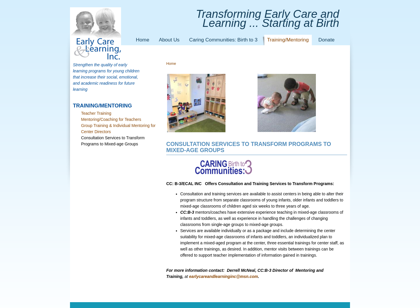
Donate (326, 40)
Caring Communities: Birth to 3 (223, 40)
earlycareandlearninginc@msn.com (223, 276)
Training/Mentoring (288, 40)
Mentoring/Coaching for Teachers (111, 119)
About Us (169, 40)
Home (142, 40)
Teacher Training (96, 113)
